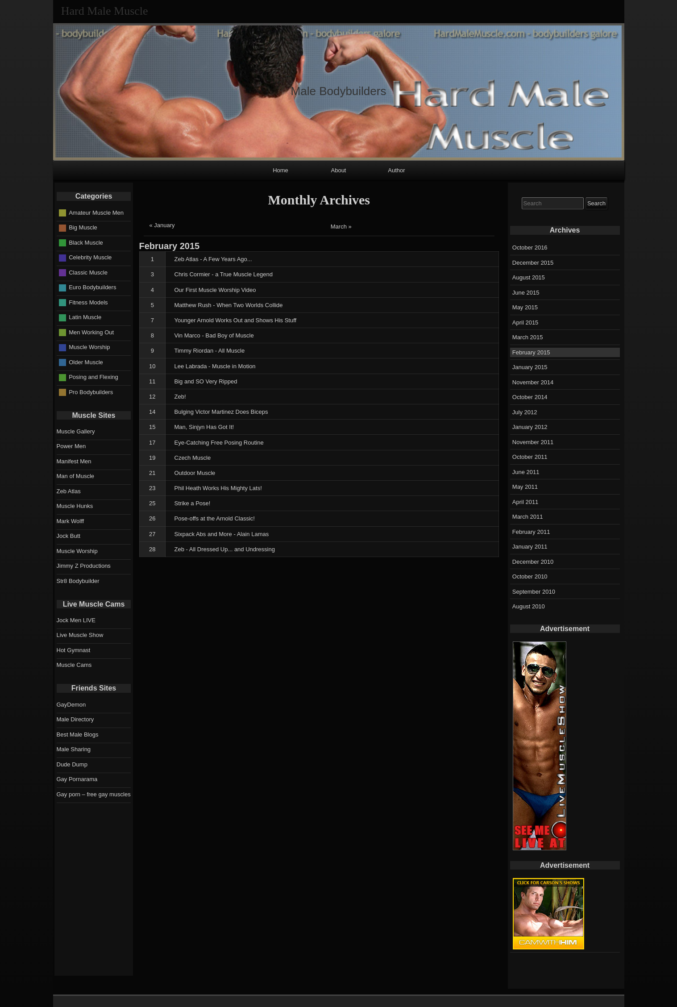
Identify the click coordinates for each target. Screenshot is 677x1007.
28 (152, 549)
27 (152, 534)
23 (152, 488)
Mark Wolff (70, 521)
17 (152, 442)
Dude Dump (72, 764)
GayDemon (71, 704)
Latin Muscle (85, 317)
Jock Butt (68, 536)
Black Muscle (86, 242)
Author (396, 170)
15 (152, 427)
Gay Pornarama (77, 779)
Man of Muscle (76, 476)
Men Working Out (91, 332)
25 (152, 503)
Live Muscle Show (80, 635)
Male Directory (75, 719)
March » (341, 226)
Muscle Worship (89, 347)
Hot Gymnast (74, 650)
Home (280, 170)
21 (152, 473)
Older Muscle (86, 362)
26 (152, 518)
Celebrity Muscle (90, 257)
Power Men (71, 446)
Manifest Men (74, 461)
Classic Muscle (88, 272)
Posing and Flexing (93, 377)
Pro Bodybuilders (91, 392)
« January (162, 225)
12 (152, 396)
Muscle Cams (74, 665)
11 (152, 381)
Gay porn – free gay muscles (94, 794)
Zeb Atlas (69, 491)
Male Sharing (74, 749)
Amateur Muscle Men (96, 212)
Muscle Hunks (75, 506)
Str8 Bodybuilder (78, 581)
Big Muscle (83, 227)
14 (152, 411)
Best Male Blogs (78, 734)
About (338, 170)
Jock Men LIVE (76, 620)
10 (152, 366)
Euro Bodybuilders (92, 287)
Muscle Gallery (76, 431)
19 (152, 457)
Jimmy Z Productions (84, 565)
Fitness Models (88, 302)
